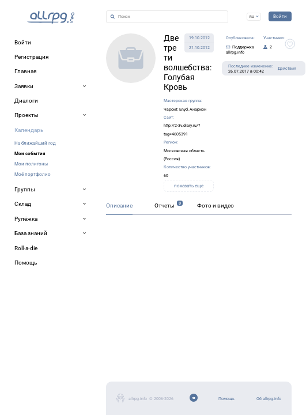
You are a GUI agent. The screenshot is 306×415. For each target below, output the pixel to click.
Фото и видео (152, 227)
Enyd (149, 81)
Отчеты (85, 227)
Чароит (129, 81)
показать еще (177, 132)
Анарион (171, 81)
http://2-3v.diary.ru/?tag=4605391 (122, 94)
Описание (26, 227)
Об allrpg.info (33, 371)
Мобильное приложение (49, 384)
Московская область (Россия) (127, 107)
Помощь (26, 357)
